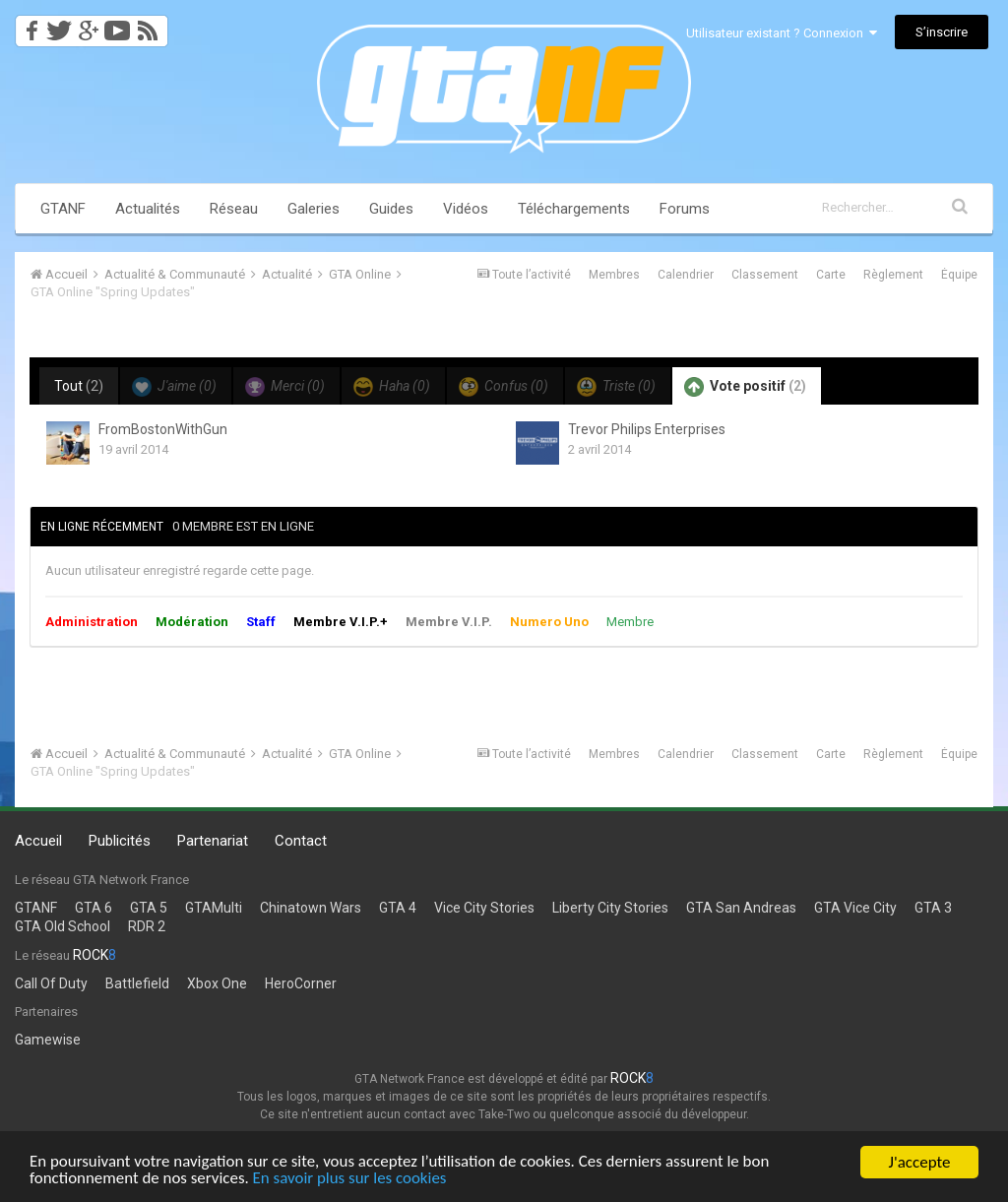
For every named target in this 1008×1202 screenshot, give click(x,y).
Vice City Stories (484, 908)
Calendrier (686, 275)
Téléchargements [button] (574, 209)
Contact (301, 841)
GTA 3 (933, 908)
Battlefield (137, 983)
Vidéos (465, 209)
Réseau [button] (234, 209)
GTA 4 (397, 908)
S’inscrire (941, 32)
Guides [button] (391, 209)
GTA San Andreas (741, 908)
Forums (685, 209)
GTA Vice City (855, 908)
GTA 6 (93, 908)
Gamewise (48, 1039)
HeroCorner (301, 983)
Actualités (147, 209)
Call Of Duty (51, 983)
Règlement (893, 275)
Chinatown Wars (310, 908)
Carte (831, 275)
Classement (764, 275)
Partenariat (212, 841)
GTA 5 (148, 908)
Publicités (120, 841)
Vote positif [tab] (745, 387)
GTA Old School (62, 926)
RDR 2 (146, 926)
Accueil (38, 841)
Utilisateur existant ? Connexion (781, 33)
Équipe (959, 275)
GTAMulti (213, 908)
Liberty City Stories (610, 908)
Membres (614, 275)
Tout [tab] (78, 386)
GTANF (63, 209)
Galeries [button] (313, 209)
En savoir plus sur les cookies (351, 1180)
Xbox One (217, 983)
